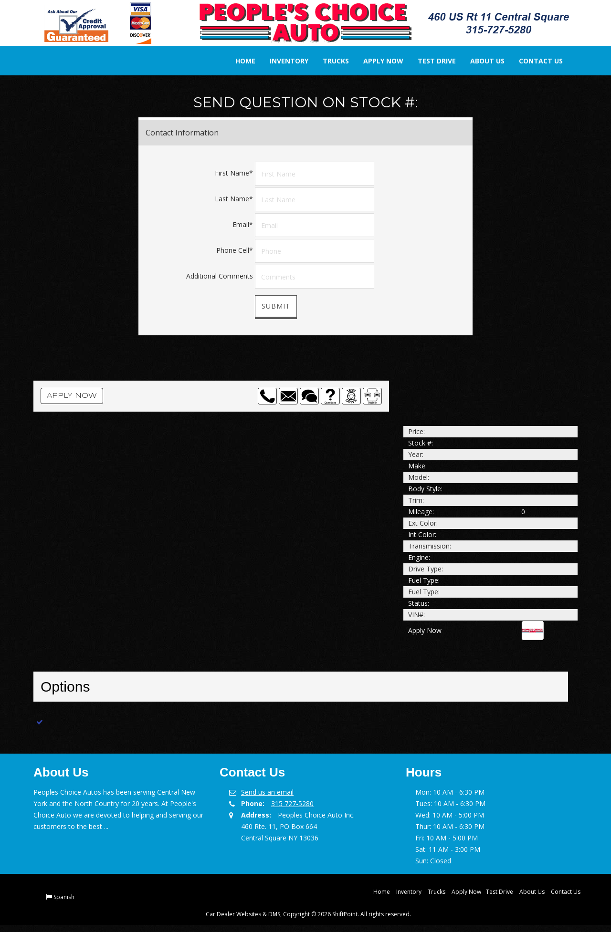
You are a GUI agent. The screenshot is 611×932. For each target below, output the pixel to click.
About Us (481, 60)
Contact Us (534, 60)
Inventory (282, 60)
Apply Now (377, 60)
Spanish (63, 897)
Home (239, 60)
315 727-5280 (292, 803)
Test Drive (430, 60)
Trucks (329, 60)
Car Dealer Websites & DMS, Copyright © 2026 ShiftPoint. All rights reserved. (308, 914)
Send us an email (267, 792)
